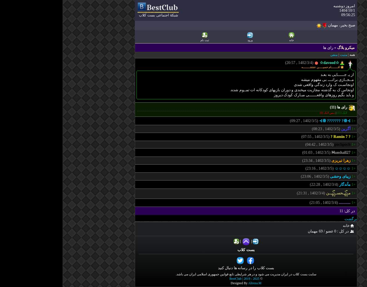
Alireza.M (192, 283)
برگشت (288, 219)
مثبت (281, 55)
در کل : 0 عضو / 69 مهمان (269, 231)
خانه (286, 226)
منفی (271, 55)
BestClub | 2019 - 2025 (182, 279)
